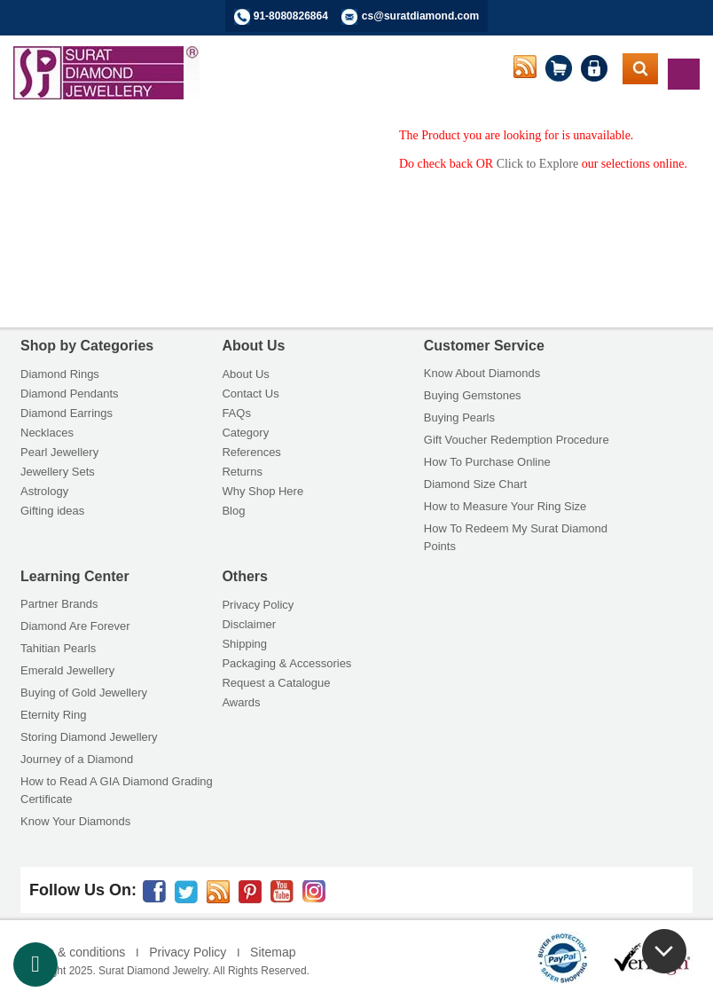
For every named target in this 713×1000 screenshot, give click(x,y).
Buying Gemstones (472, 395)
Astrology (44, 491)
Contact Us (250, 393)
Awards (241, 702)
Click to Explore (538, 163)
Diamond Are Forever (75, 626)
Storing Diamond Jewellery (89, 737)
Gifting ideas (52, 510)
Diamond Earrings (66, 413)
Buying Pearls (459, 417)
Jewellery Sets (57, 471)
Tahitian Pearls (58, 648)
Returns (242, 471)
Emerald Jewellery (67, 670)
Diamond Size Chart (475, 484)
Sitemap (272, 952)
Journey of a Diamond (76, 759)
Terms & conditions (72, 952)
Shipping (244, 643)
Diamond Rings (59, 374)
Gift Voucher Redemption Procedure (516, 439)
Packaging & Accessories (286, 663)
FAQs (236, 413)
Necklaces (47, 432)
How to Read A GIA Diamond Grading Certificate (116, 790)
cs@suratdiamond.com (420, 16)
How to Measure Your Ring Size (505, 506)
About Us (245, 374)
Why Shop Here (262, 491)
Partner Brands (59, 603)
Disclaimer (249, 624)
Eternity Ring (53, 714)
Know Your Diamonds (75, 821)
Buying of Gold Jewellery (83, 692)
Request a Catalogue (276, 682)
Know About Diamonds (482, 373)
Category (245, 432)
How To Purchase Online (487, 462)
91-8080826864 (291, 16)
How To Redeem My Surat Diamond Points (515, 537)
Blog (233, 510)
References (251, 452)
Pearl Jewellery (59, 452)
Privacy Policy (258, 604)
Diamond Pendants (69, 393)
